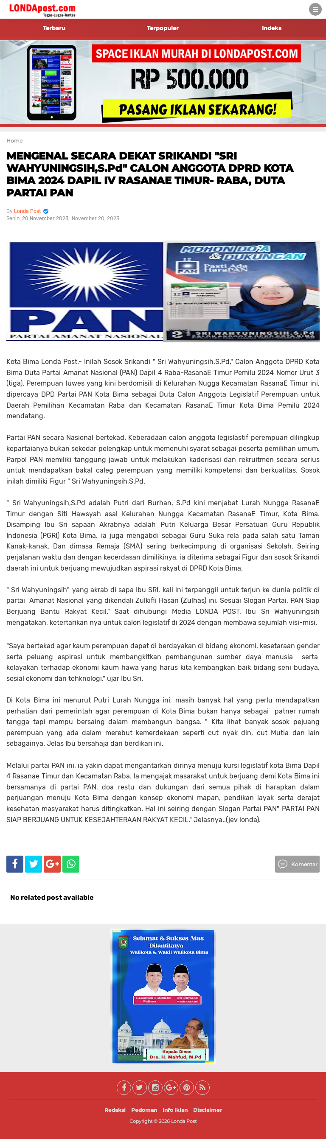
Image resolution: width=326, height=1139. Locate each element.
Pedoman (144, 1110)
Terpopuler (163, 28)
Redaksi (115, 1110)
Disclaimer (207, 1110)
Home (14, 140)
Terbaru (54, 28)
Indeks (271, 28)
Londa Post (184, 1121)
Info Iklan (175, 1110)
